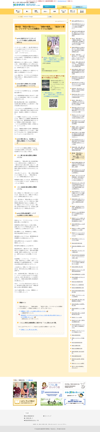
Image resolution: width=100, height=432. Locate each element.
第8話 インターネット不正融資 (78, 339)
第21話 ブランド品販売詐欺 (78, 284)
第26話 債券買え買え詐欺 (77, 266)
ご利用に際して (29, 418)
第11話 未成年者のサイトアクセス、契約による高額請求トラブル (78, 326)
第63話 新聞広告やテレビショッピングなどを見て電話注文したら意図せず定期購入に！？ (78, 26)
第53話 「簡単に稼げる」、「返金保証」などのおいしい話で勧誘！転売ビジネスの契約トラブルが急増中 (78, 102)
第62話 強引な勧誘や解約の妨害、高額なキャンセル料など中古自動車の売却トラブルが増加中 (78, 33)
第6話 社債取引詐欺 (76, 345)
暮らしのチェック (72, 11)
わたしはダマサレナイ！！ (78, 21)
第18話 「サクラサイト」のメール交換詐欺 (78, 296)
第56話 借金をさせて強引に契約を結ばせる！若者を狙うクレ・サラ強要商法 (78, 78)
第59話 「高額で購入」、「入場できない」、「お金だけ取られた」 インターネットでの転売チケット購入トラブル (78, 57)
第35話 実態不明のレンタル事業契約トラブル (78, 224)
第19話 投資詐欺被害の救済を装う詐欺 (78, 291)
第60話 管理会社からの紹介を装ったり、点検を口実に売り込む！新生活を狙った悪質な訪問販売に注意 (78, 49)
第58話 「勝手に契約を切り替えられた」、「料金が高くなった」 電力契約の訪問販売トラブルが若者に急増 (78, 64)
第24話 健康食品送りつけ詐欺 (78, 274)
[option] (17, 390)
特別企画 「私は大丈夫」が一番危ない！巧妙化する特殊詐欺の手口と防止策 (78, 90)
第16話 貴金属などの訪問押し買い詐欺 (78, 305)
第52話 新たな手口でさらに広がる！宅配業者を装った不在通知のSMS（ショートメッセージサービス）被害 (78, 110)
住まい (45, 11)
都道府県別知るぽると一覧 (32, 420)
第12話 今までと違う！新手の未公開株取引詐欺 (78, 321)
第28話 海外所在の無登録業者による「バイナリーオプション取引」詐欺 (78, 257)
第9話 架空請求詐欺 (76, 335)
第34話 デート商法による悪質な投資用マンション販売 (78, 229)
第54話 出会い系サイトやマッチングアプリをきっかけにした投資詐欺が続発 (78, 96)
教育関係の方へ (79, 7)
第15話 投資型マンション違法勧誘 (78, 309)
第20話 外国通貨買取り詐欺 (78, 287)
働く (27, 11)
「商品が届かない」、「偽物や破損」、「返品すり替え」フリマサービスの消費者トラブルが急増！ (54, 94)
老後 (54, 11)
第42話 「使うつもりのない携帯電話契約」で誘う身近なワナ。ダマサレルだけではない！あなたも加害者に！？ (78, 178)
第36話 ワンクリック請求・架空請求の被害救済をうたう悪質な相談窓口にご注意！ (78, 220)
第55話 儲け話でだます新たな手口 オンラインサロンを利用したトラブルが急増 (78, 84)
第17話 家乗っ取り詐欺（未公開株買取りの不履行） (78, 300)
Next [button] (35, 390)
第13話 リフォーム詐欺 (77, 317)
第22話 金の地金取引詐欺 (77, 281)
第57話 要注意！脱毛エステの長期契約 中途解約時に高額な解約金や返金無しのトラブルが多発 (78, 71)
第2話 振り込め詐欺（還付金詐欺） (78, 359)
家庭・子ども (36, 11)
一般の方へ (64, 7)
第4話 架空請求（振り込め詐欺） (78, 352)
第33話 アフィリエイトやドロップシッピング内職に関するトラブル (78, 234)
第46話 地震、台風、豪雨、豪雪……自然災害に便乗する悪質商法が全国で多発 (78, 149)
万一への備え (63, 11)
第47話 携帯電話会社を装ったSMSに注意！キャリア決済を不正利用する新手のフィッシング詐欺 (78, 142)
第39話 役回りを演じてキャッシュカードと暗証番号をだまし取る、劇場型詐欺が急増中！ (78, 201)
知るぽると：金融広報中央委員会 (26, 5)
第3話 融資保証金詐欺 (76, 356)
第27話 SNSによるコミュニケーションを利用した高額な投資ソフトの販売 (78, 262)
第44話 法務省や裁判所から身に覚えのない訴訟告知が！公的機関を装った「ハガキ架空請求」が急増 (78, 164)
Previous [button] (14, 390)
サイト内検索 (20, 16)
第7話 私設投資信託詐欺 (77, 342)
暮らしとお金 (18, 11)
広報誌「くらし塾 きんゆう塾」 (29, 329)
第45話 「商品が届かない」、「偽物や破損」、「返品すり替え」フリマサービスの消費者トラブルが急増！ (54, 59)
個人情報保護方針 (29, 416)
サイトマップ (48, 416)
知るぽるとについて (49, 6)
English (27, 413)
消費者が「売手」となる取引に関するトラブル (33, 311)
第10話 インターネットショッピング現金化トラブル (78, 331)
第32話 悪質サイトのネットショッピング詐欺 (78, 239)
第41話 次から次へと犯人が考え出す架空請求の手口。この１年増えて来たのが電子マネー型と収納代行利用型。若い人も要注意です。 (78, 185)
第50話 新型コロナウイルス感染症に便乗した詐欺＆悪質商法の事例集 (78, 122)
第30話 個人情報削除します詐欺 (78, 247)
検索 (50, 16)
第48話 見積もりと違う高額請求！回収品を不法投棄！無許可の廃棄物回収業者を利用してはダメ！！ (78, 134)
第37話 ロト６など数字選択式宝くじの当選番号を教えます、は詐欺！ (78, 214)
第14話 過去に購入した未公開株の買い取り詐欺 (78, 313)
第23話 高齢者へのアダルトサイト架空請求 (78, 278)
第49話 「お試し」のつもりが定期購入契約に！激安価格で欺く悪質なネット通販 (78, 128)
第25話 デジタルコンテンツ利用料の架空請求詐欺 (78, 270)
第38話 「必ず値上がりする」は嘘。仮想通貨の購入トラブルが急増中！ (78, 208)
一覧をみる (30, 380)
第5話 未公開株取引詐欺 (77, 348)
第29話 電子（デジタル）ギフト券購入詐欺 (78, 251)
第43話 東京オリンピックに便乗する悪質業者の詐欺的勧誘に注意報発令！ (78, 171)
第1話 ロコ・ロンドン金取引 (78, 363)
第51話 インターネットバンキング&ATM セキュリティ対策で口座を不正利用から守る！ (78, 116)
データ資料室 (82, 11)
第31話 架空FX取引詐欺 (77, 243)
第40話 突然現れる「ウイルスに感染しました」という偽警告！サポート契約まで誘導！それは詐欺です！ (78, 194)
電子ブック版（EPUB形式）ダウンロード (78, 367)
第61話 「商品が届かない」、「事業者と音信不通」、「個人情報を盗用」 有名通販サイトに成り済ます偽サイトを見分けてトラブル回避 (78, 41)
